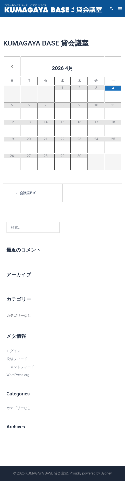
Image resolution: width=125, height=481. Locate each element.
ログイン (13, 351)
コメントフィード (20, 367)
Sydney (106, 473)
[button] (111, 8)
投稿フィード (16, 359)
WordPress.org (17, 375)
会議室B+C (28, 193)
